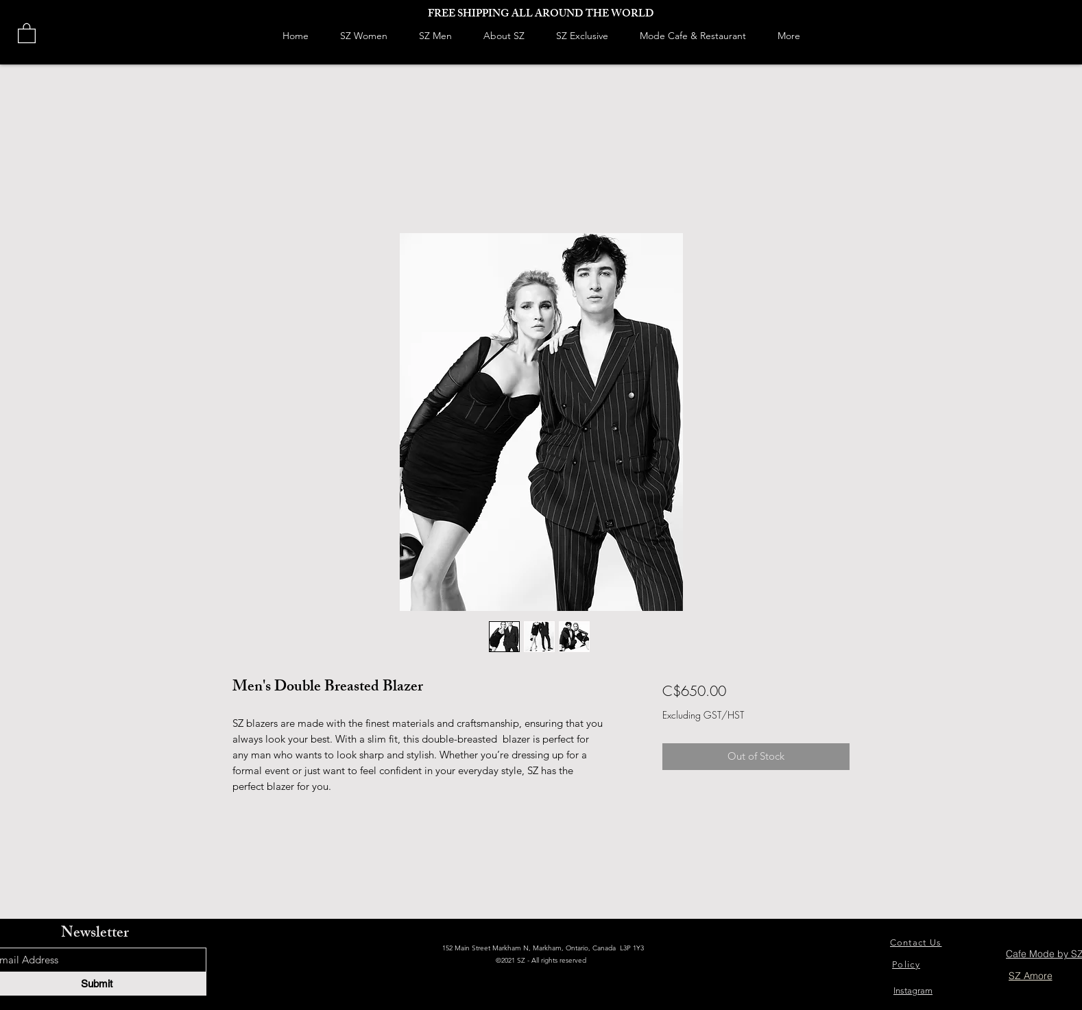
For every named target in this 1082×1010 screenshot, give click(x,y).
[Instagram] (913, 990)
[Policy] (907, 964)
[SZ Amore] (1030, 976)
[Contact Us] (917, 942)
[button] (27, 32)
